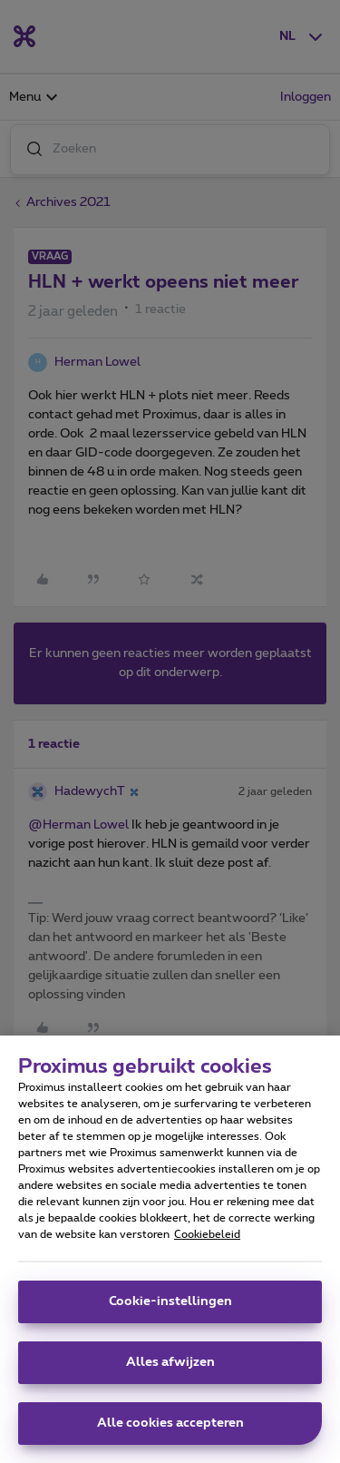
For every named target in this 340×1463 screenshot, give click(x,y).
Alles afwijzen (170, 1369)
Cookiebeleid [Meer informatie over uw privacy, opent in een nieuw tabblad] (207, 1241)
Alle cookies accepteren (170, 1430)
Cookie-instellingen (170, 1308)
